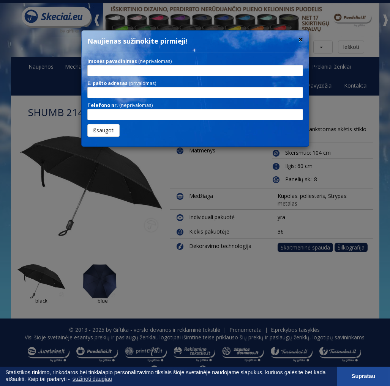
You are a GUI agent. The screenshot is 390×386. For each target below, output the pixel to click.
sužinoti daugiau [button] (92, 379)
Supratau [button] (363, 376)
